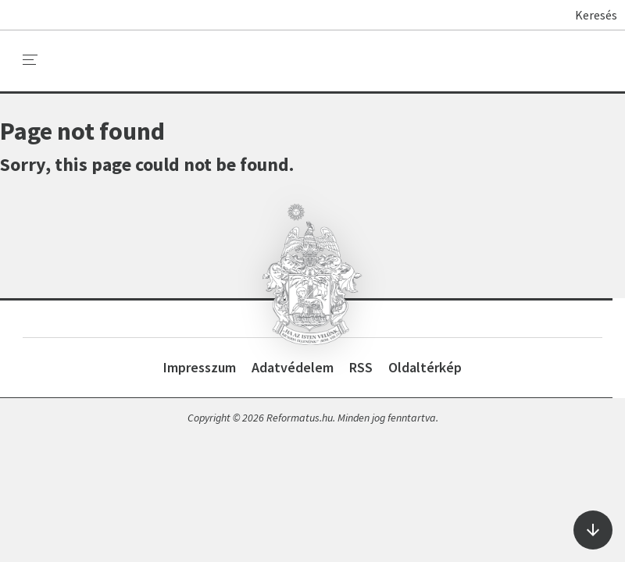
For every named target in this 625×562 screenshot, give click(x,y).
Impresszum (199, 367)
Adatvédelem (293, 367)
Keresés (588, 15)
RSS (361, 367)
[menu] (30, 60)
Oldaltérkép (425, 367)
